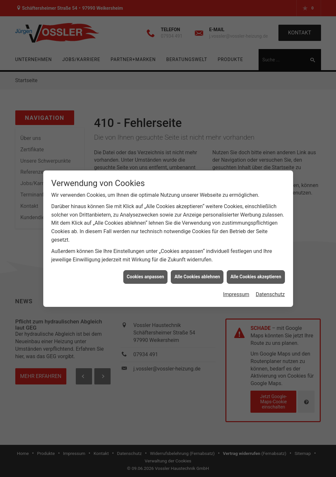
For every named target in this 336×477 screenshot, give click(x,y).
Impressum (236, 291)
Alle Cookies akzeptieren (255, 273)
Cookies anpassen (145, 273)
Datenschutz (270, 291)
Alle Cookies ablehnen (197, 273)
